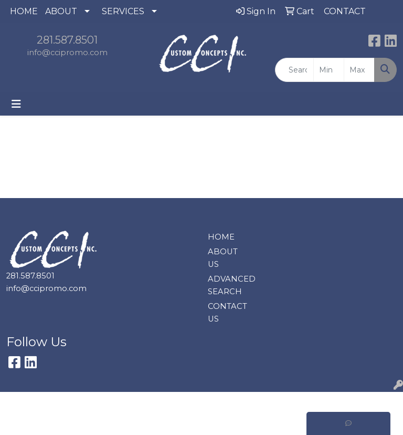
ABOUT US (223, 258)
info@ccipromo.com (67, 52)
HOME (24, 11)
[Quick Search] (294, 70)
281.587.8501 (67, 40)
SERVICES (123, 11)
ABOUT (61, 11)
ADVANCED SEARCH (227, 285)
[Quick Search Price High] (359, 70)
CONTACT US (227, 313)
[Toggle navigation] (16, 104)
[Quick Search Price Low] (328, 70)
